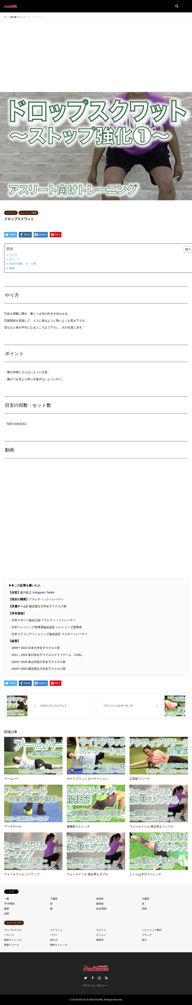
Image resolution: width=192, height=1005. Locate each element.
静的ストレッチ (58, 944)
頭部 (6, 913)
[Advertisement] (96, 61)
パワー (54, 934)
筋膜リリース (11, 944)
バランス (9, 934)
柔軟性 (100, 939)
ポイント (14, 259)
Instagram (39, 592)
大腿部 (145, 898)
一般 (6, 898)
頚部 (144, 908)
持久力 (54, 939)
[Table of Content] (187, 249)
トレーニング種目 (28, 213)
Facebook (92, 977)
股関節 (100, 903)
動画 (12, 268)
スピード (101, 930)
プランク (147, 934)
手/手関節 (9, 903)
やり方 (13, 255)
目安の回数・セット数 (22, 263)
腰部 (6, 908)
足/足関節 (101, 908)
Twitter (50, 592)
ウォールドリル (12, 930)
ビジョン (101, 934)
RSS (106, 977)
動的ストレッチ (12, 939)
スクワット (11, 213)
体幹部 (100, 898)
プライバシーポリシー (94, 985)
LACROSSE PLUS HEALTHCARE (87, 1000)
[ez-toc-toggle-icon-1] (185, 249)
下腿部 (54, 898)
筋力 (144, 939)
